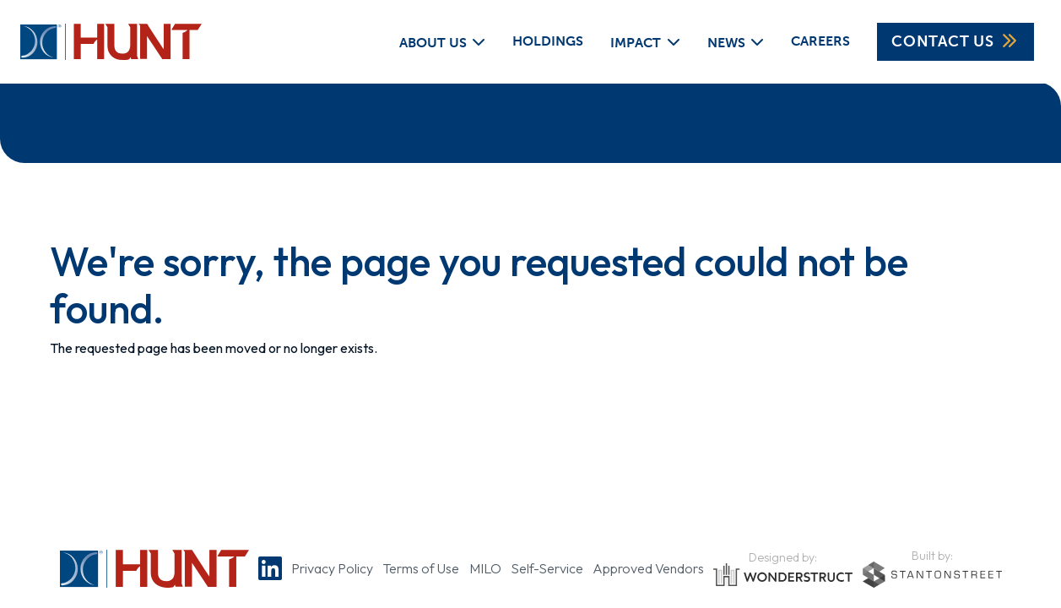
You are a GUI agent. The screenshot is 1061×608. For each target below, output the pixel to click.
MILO (485, 568)
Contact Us (955, 41)
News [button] (726, 42)
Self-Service (547, 568)
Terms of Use (420, 568)
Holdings (547, 41)
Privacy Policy (332, 568)
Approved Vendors (648, 568)
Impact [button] (635, 42)
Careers (820, 41)
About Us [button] (433, 42)
